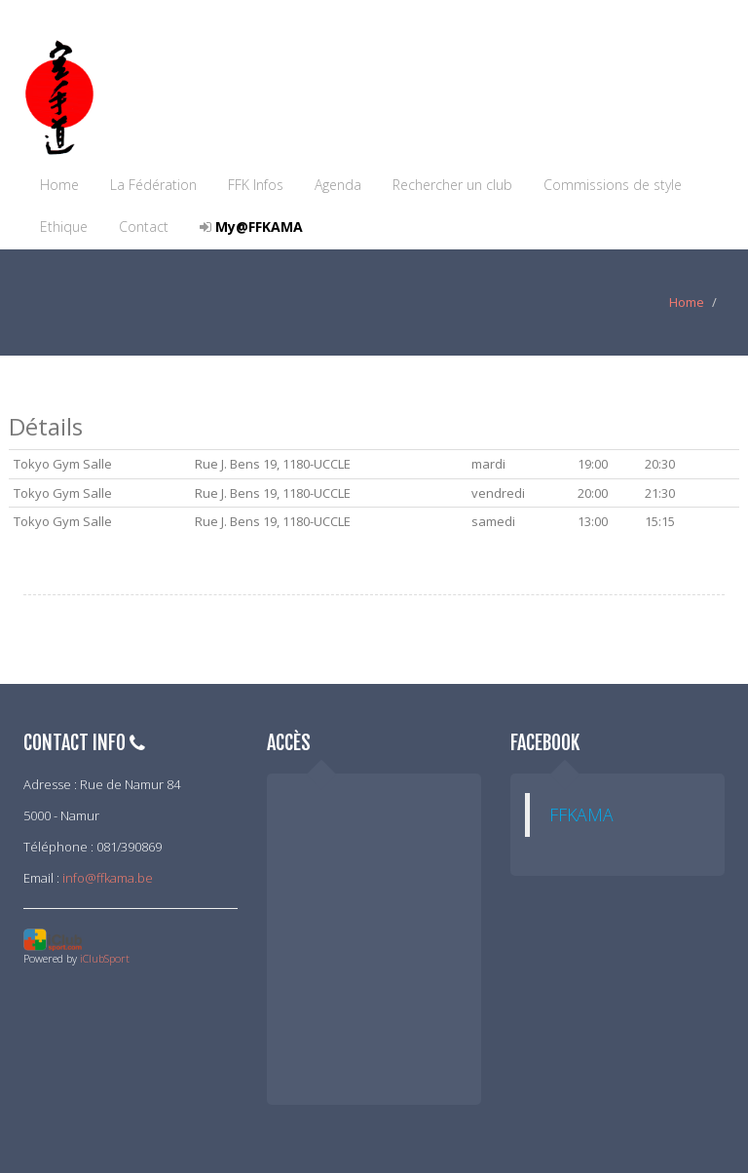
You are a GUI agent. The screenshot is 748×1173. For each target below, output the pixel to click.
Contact (143, 226)
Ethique (64, 226)
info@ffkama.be (107, 878)
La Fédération (153, 184)
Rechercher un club (452, 184)
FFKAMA (581, 814)
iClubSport (105, 958)
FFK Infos (255, 184)
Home (59, 184)
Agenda (338, 184)
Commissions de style (612, 184)
